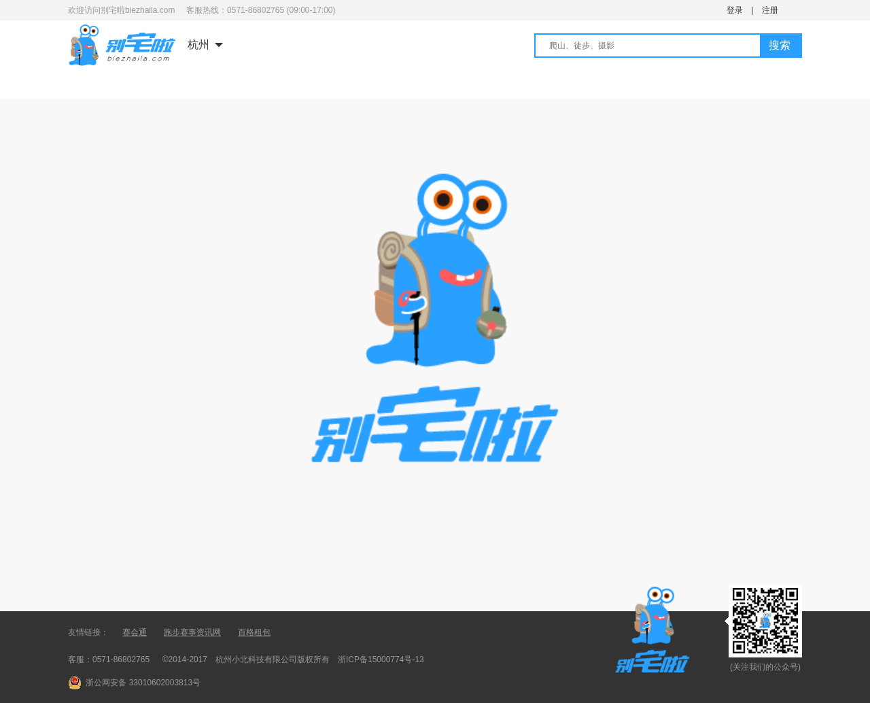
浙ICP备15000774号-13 (381, 659)
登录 (735, 10)
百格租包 (254, 632)
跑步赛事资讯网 (192, 632)
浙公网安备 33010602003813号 (143, 682)
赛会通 (134, 632)
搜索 (779, 45)
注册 (770, 10)
